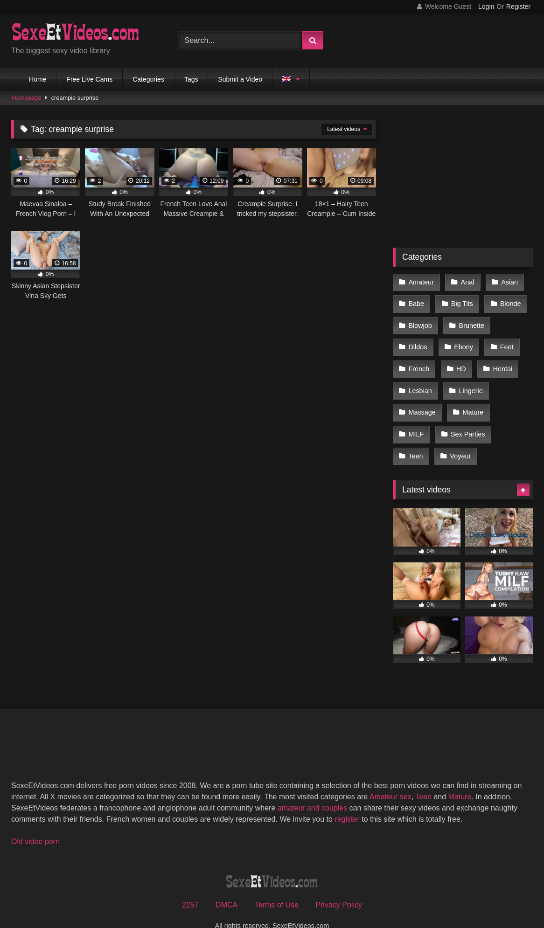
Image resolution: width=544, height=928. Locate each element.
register (347, 801)
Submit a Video (240, 79)
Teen (415, 439)
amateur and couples (312, 790)
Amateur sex (390, 779)
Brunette (469, 321)
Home (37, 79)
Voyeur (458, 439)
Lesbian (420, 380)
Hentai (500, 360)
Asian (506, 281)
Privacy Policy (338, 887)
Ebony (462, 340)
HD (460, 360)
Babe (416, 301)
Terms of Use (277, 887)
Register (518, 6)
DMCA (226, 887)
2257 (190, 887)
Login (486, 6)
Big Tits (461, 301)
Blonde (507, 301)
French (418, 360)
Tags (191, 79)
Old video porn (35, 823)
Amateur (420, 281)
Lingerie (469, 380)
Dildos (417, 340)
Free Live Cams (89, 79)
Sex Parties (466, 419)
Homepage (27, 97)
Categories (148, 79)
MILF (416, 419)
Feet (504, 340)
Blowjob (420, 321)
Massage (421, 399)
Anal (466, 281)
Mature (471, 399)
